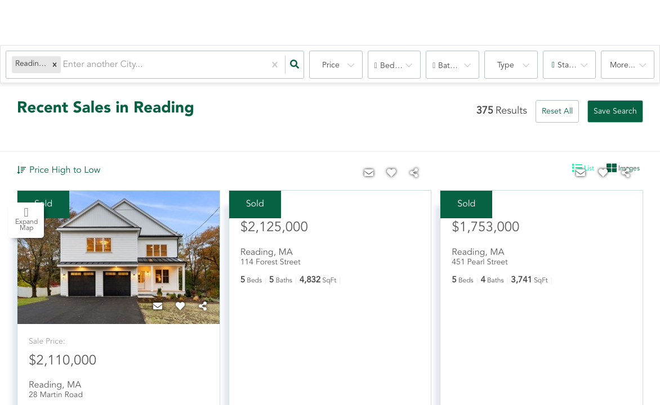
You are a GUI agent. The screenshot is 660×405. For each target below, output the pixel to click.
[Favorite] (180, 307)
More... (622, 65)
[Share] (202, 307)
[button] (54, 65)
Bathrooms (457, 66)
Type (505, 65)
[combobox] (64, 65)
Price (331, 65)
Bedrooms (398, 66)
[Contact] (157, 307)
